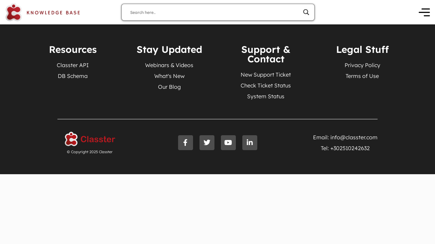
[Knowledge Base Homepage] (43, 12)
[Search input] (215, 12)
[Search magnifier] (306, 12)
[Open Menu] (424, 12)
